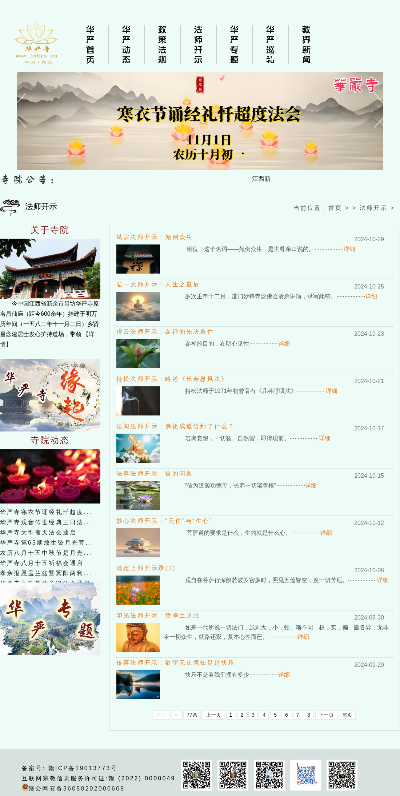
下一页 (326, 715)
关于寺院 (50, 230)
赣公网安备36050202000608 (76, 788)
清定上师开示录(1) (146, 568)
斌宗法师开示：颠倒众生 (154, 237)
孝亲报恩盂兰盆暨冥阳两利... (46, 573)
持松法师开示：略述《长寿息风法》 (172, 379)
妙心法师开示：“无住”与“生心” (164, 521)
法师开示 (374, 208)
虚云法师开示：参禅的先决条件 (165, 332)
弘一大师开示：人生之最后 (158, 284)
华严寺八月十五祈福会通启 (42, 563)
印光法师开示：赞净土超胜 (158, 615)
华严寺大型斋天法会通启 (38, 532)
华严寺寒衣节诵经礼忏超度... (46, 512)
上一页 (213, 715)
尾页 (347, 715)
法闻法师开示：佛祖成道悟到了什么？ (175, 426)
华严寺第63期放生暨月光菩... (47, 543)
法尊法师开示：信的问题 (154, 473)
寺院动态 (50, 440)
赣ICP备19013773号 (83, 768)
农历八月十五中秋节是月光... (46, 553)
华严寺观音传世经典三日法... (46, 522)
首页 (335, 208)
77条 (192, 715)
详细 (349, 249)
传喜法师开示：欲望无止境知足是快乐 (175, 663)
